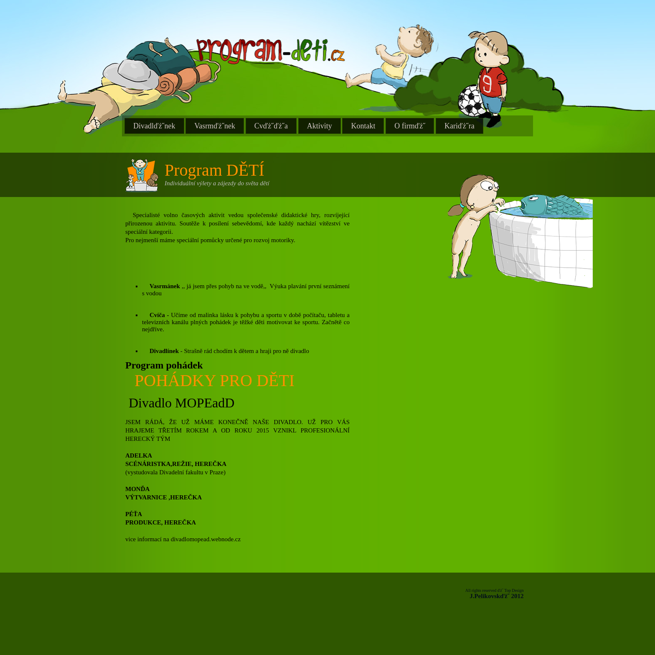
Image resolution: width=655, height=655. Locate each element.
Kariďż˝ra (459, 126)
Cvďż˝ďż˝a (271, 126)
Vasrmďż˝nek (214, 126)
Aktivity (319, 126)
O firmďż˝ (409, 126)
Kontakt (363, 126)
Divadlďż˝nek (154, 126)
